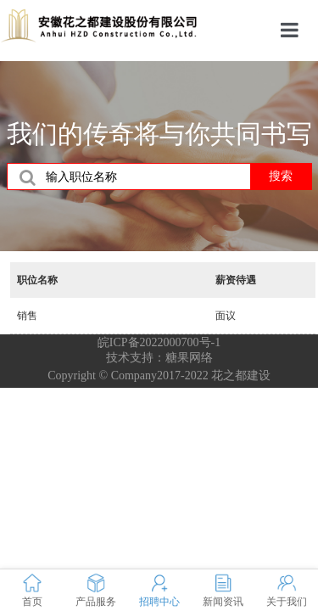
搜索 (281, 175)
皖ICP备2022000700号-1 (159, 342)
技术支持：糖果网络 (159, 357)
